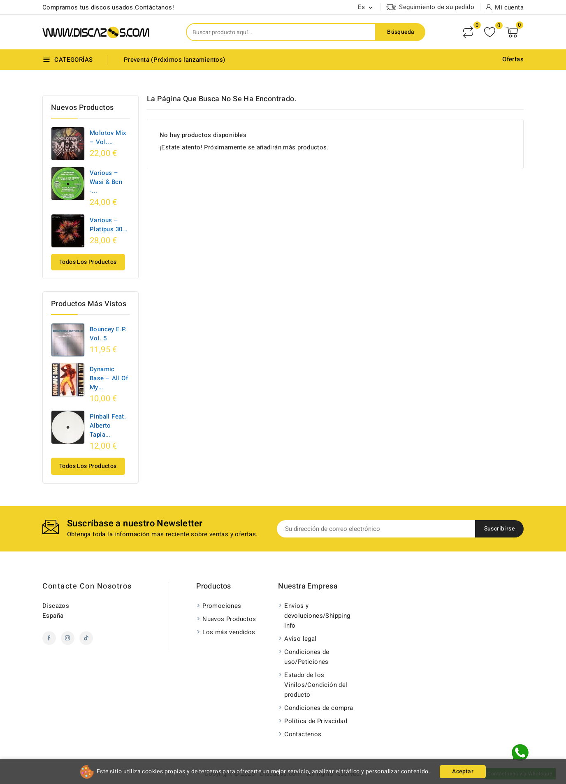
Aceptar (462, 771)
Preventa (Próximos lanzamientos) (174, 59)
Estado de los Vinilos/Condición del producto (315, 684)
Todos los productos (88, 262)
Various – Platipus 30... (109, 225)
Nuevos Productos (229, 618)
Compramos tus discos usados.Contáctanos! (108, 7)
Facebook (49, 638)
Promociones (221, 605)
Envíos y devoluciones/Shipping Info (317, 615)
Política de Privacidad (315, 721)
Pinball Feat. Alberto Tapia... (108, 425)
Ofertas (513, 59)
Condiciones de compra (318, 707)
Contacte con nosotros (87, 586)
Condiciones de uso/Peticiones (306, 656)
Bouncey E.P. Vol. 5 (108, 334)
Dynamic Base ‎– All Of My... (109, 378)
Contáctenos (302, 734)
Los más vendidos (228, 632)
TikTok (86, 638)
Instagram (67, 638)
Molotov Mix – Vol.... (108, 137)
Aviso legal (300, 638)
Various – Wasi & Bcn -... (106, 181)
